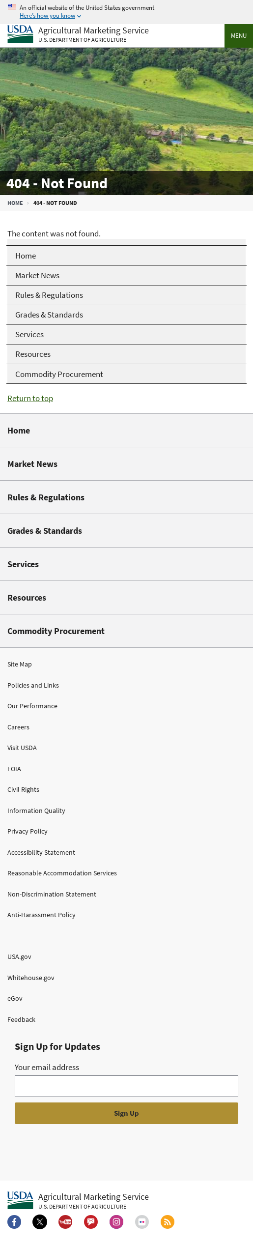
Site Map (19, 664)
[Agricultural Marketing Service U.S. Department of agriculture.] (78, 1200)
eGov (15, 998)
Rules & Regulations (45, 497)
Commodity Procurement (56, 631)
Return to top (30, 398)
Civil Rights (23, 789)
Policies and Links (33, 685)
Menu (239, 35)
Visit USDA (22, 747)
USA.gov (19, 956)
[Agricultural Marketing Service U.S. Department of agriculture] (78, 34)
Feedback (21, 1019)
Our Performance (32, 705)
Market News (32, 463)
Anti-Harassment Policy (41, 914)
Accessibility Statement (41, 852)
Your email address (47, 1067)
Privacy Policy (27, 831)
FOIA (14, 768)
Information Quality (36, 810)
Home (15, 202)
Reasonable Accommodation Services (62, 873)
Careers (18, 727)
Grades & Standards (44, 530)
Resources (26, 597)
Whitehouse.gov (31, 977)
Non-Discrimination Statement (51, 894)
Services (23, 564)
